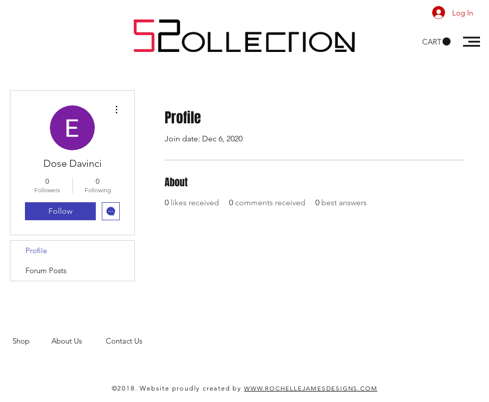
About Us (78, 341)
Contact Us (125, 341)
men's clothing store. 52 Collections (71, 350)
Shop (31, 341)
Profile (36, 250)
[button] (436, 41)
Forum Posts (45, 270)
